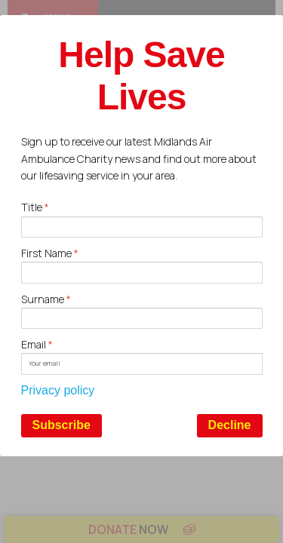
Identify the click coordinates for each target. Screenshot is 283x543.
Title (35, 207)
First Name (49, 253)
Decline (229, 425)
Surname (46, 299)
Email (37, 344)
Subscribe (61, 425)
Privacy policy (58, 390)
